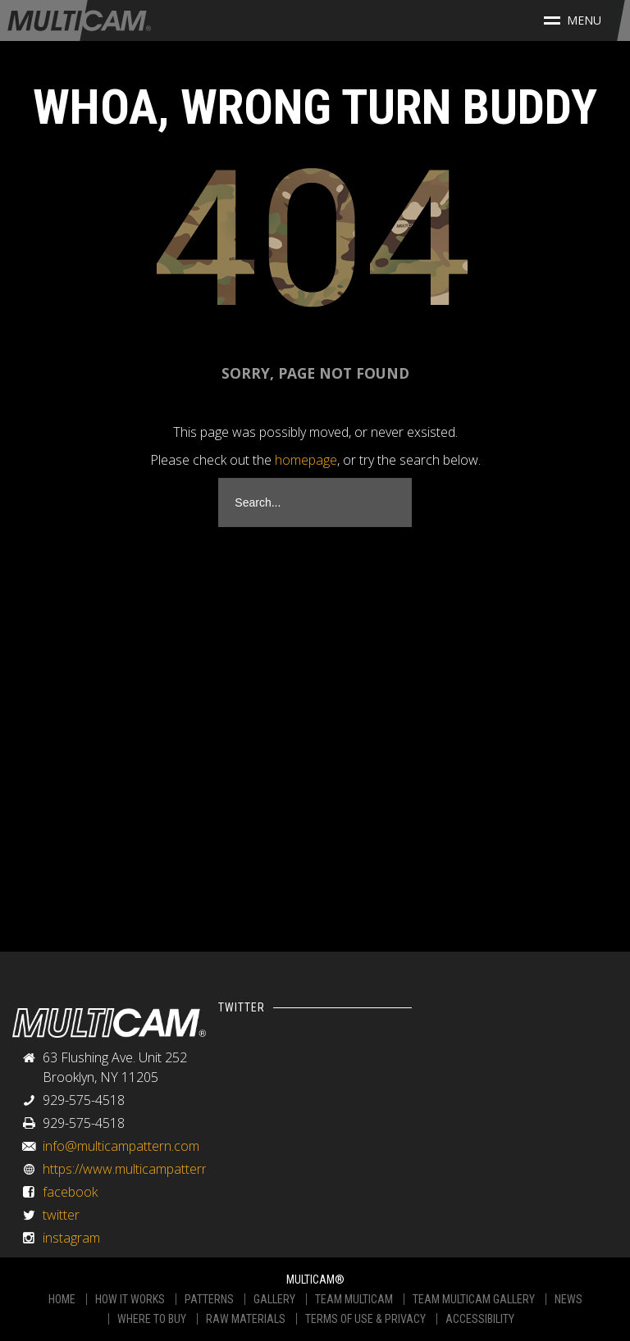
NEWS (568, 1299)
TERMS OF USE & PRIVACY (365, 1318)
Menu (572, 20)
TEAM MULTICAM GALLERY (474, 1299)
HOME (61, 1299)
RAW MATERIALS (245, 1318)
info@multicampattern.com (121, 1146)
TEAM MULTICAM (354, 1299)
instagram (71, 1238)
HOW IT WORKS (130, 1299)
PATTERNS (209, 1299)
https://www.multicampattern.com (140, 1169)
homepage (306, 460)
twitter (61, 1215)
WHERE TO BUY (151, 1318)
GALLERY (274, 1299)
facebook (70, 1192)
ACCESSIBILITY (479, 1318)
